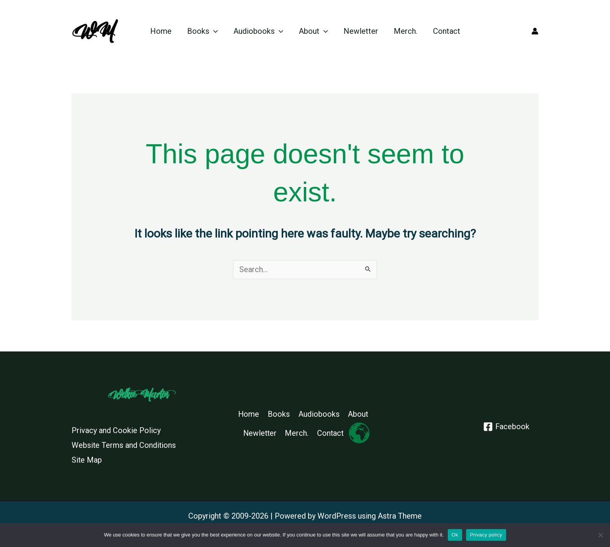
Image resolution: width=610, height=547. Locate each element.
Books (202, 31)
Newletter (361, 31)
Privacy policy (486, 535)
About (313, 31)
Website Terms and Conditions (124, 445)
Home (161, 31)
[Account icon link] (534, 31)
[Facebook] (506, 427)
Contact (446, 31)
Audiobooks (258, 31)
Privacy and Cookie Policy (116, 430)
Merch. (405, 31)
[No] (600, 535)
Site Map (87, 459)
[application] (213, 31)
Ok (455, 535)
